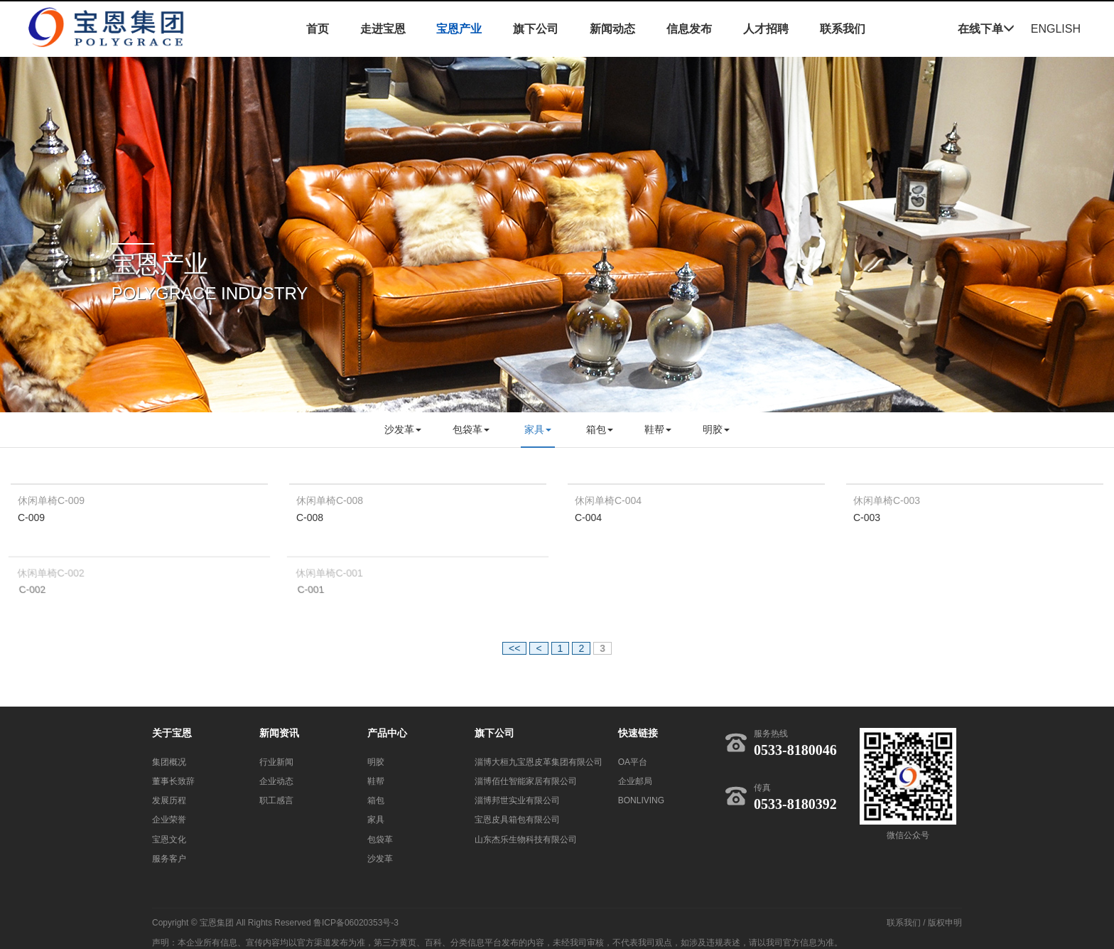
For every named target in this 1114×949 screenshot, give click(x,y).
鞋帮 (657, 429)
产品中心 (387, 733)
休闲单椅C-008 (329, 500)
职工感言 (276, 800)
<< (514, 648)
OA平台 (632, 762)
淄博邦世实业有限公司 (517, 800)
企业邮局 (635, 781)
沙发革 (402, 429)
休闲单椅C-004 (608, 500)
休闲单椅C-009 (51, 500)
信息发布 (689, 29)
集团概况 (169, 762)
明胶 (716, 429)
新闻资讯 (279, 733)
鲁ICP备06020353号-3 (356, 923)
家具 (537, 429)
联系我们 (842, 29)
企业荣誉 (169, 820)
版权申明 (945, 923)
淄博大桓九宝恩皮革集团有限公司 (538, 762)
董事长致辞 (173, 781)
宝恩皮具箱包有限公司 (517, 820)
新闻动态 (612, 29)
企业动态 (276, 781)
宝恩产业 (459, 29)
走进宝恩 (383, 29)
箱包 (599, 429)
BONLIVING (641, 800)
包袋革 (471, 429)
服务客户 (169, 859)
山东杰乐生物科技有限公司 (526, 840)
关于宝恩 (172, 733)
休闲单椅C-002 (52, 574)
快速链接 (638, 733)
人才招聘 (766, 29)
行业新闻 (276, 762)
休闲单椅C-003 (886, 500)
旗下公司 (535, 29)
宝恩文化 (169, 840)
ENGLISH (1056, 29)
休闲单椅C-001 (330, 574)
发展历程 (169, 800)
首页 (317, 29)
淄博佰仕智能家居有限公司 (526, 781)
